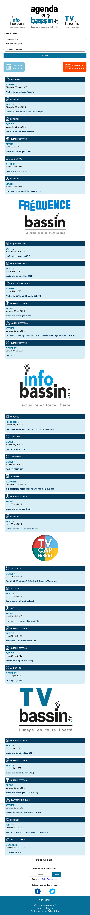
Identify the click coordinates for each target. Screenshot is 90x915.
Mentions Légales (45, 908)
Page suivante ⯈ (45, 859)
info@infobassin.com (49, 879)
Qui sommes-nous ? (45, 905)
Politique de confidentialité (45, 911)
